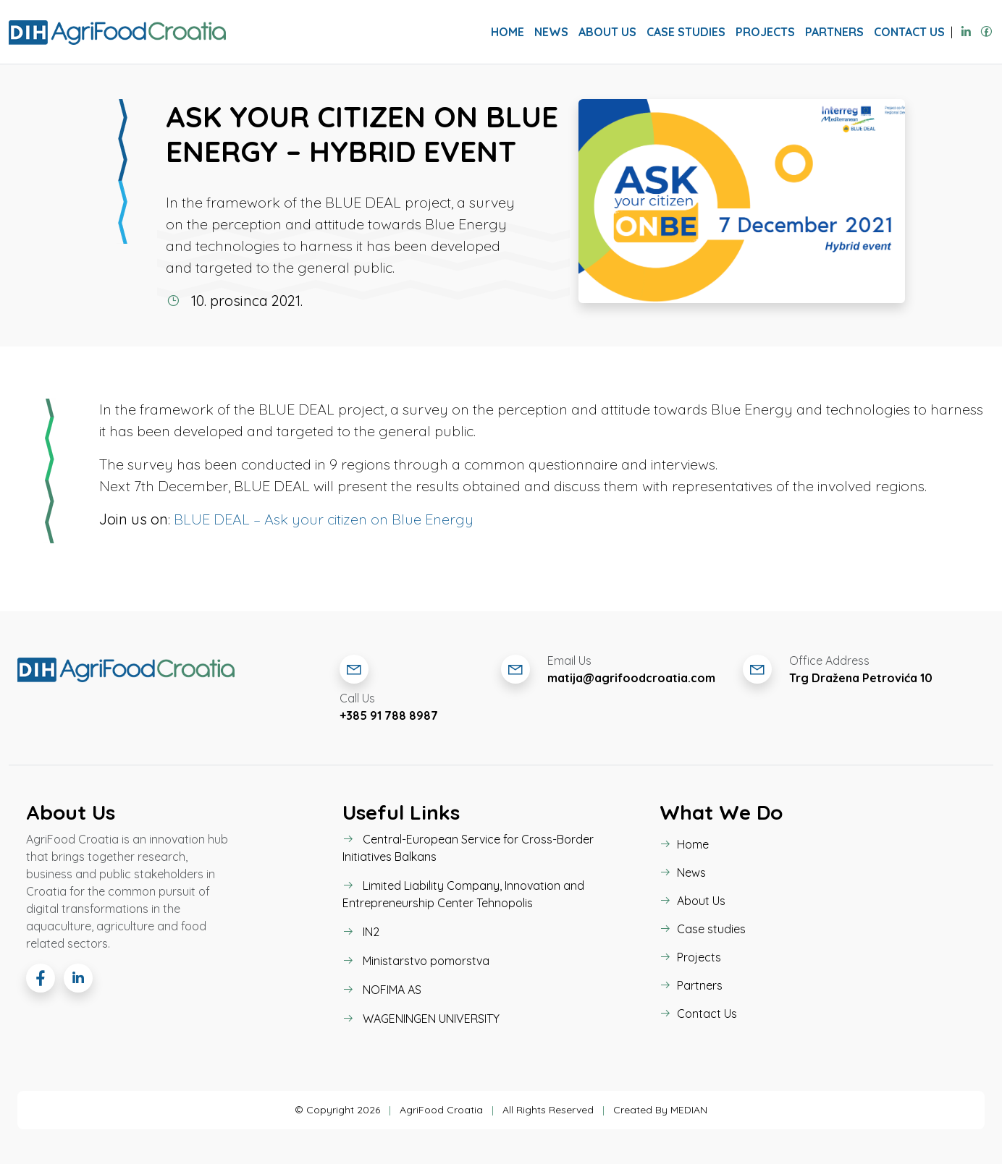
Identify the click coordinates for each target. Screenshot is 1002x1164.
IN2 (360, 932)
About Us (607, 32)
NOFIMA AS (381, 989)
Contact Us (909, 32)
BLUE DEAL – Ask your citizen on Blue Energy (323, 519)
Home (507, 32)
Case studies (686, 32)
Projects (765, 32)
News (551, 32)
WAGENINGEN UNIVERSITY (421, 1018)
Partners (834, 32)
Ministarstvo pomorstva (415, 960)
